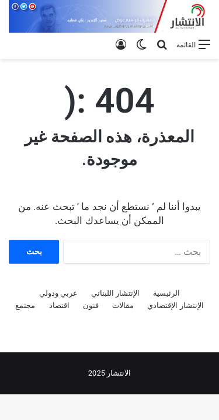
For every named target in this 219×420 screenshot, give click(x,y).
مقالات (123, 305)
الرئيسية (166, 293)
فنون (91, 305)
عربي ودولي (58, 293)
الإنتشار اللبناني (115, 293)
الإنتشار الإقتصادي (175, 305)
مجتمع (25, 305)
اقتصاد (59, 305)
